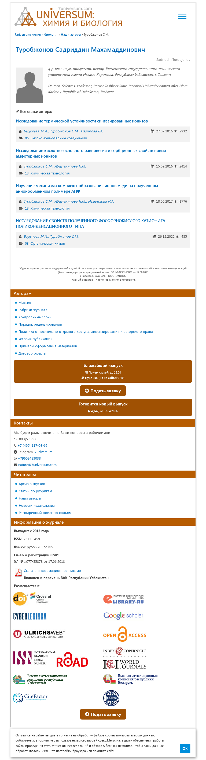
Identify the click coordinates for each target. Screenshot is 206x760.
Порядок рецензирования (40, 324)
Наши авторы (30, 498)
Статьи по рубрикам (35, 491)
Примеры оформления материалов (48, 346)
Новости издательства (37, 505)
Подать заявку (103, 390)
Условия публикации (36, 338)
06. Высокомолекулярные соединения (56, 138)
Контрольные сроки (35, 317)
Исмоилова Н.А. (101, 201)
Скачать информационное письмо (52, 570)
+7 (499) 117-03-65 (30, 445)
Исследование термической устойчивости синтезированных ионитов (82, 121)
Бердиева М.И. (36, 131)
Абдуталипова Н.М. (70, 166)
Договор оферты (32, 353)
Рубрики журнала (33, 309)
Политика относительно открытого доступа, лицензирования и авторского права (86, 331)
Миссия (25, 302)
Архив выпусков (32, 483)
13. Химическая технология (47, 173)
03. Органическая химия (45, 243)
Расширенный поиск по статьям (45, 512)
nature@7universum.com (35, 464)
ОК (184, 748)
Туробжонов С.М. (64, 131)
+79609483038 (27, 458)
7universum (33, 451)
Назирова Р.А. (92, 131)
